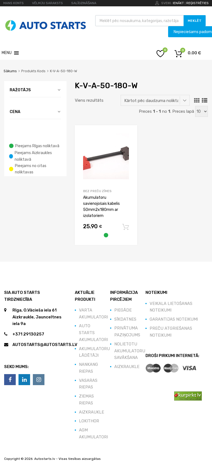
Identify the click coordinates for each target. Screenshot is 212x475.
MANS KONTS (13, 3)
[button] (7, 53)
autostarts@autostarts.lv (44, 344)
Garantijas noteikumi (174, 319)
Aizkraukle (91, 412)
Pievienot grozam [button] (125, 227)
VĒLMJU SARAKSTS (47, 3)
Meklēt (195, 21)
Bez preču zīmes (97, 191)
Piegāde (123, 310)
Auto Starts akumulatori (93, 332)
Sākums (10, 71)
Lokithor (89, 420)
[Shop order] (155, 100)
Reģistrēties (197, 3)
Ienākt (178, 3)
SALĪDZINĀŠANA (83, 3)
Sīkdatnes (125, 319)
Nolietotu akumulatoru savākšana (129, 351)
